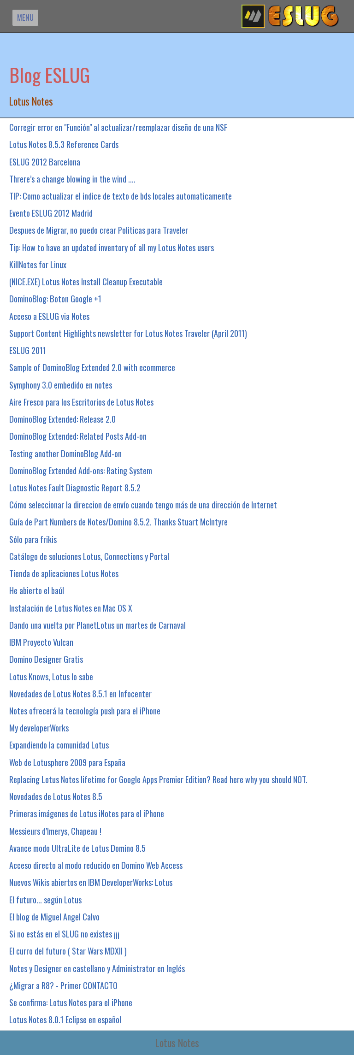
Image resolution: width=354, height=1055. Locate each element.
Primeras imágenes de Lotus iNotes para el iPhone (86, 813)
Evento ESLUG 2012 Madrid (51, 212)
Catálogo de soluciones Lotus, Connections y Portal (89, 556)
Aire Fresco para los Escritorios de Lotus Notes (81, 401)
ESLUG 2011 (27, 350)
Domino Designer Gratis (46, 659)
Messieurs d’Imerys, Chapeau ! (55, 831)
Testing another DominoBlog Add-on (65, 453)
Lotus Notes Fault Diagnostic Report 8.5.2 (75, 487)
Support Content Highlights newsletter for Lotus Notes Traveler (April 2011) (128, 333)
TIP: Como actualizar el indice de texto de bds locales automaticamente (120, 195)
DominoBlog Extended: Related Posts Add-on (78, 436)
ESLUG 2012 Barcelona (44, 161)
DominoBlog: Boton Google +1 (55, 298)
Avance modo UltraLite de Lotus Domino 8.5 (77, 848)
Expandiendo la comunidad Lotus (59, 744)
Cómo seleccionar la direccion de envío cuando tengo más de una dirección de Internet (143, 504)
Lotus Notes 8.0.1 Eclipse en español (65, 1019)
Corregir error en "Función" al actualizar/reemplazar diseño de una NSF (118, 127)
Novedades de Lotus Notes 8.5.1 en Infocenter (80, 693)
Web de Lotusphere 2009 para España (67, 762)
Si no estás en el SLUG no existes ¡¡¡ (64, 933)
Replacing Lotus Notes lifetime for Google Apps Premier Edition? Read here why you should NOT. (158, 779)
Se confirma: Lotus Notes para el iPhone (70, 1002)
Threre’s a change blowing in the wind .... (72, 178)
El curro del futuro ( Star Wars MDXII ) (68, 950)
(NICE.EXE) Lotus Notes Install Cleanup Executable (86, 281)
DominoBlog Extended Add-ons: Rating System (80, 470)
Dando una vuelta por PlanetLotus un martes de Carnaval (97, 625)
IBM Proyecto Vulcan (41, 642)
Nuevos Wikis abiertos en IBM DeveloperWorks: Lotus (90, 882)
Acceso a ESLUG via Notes (49, 316)
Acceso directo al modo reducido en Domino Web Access (96, 865)
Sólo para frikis (33, 539)
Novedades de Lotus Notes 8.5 (55, 796)
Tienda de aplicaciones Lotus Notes (63, 573)
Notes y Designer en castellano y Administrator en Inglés (97, 968)
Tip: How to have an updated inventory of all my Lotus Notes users (111, 247)
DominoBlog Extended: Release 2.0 (62, 419)
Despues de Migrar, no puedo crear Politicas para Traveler (98, 230)
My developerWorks (39, 727)
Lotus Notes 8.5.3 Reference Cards (63, 144)
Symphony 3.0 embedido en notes (60, 384)
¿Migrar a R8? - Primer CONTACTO (63, 985)
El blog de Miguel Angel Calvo (54, 916)
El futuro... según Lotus (45, 899)
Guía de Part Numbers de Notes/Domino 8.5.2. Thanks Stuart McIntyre (118, 521)
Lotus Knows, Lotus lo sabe (51, 676)
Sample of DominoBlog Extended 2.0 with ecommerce (92, 367)
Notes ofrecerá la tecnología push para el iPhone (84, 710)
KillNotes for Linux (37, 264)
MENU (25, 17)
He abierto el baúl (36, 590)
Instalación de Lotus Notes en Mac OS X (70, 607)
